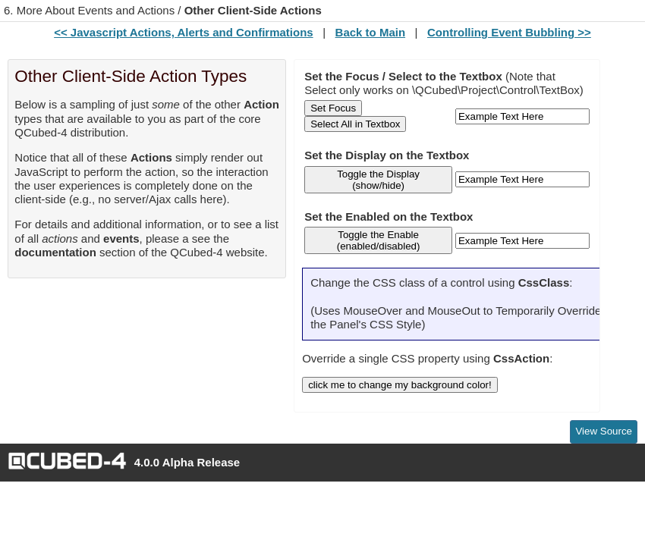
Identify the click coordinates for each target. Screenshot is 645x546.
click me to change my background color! (400, 385)
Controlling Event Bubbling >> (509, 32)
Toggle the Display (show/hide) (378, 179)
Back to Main (370, 32)
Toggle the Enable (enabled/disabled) (378, 240)
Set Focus (333, 108)
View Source (603, 431)
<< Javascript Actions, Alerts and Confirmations (183, 32)
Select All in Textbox (355, 124)
